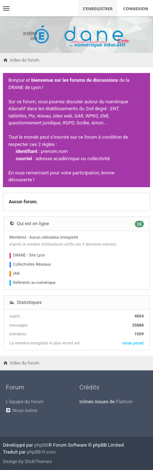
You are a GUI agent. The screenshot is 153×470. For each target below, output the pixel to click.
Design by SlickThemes (27, 461)
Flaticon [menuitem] (124, 401)
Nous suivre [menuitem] (24, 410)
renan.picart (133, 343)
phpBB (41, 445)
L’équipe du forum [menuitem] (25, 401)
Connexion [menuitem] (136, 8)
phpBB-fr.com (41, 452)
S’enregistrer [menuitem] (98, 8)
